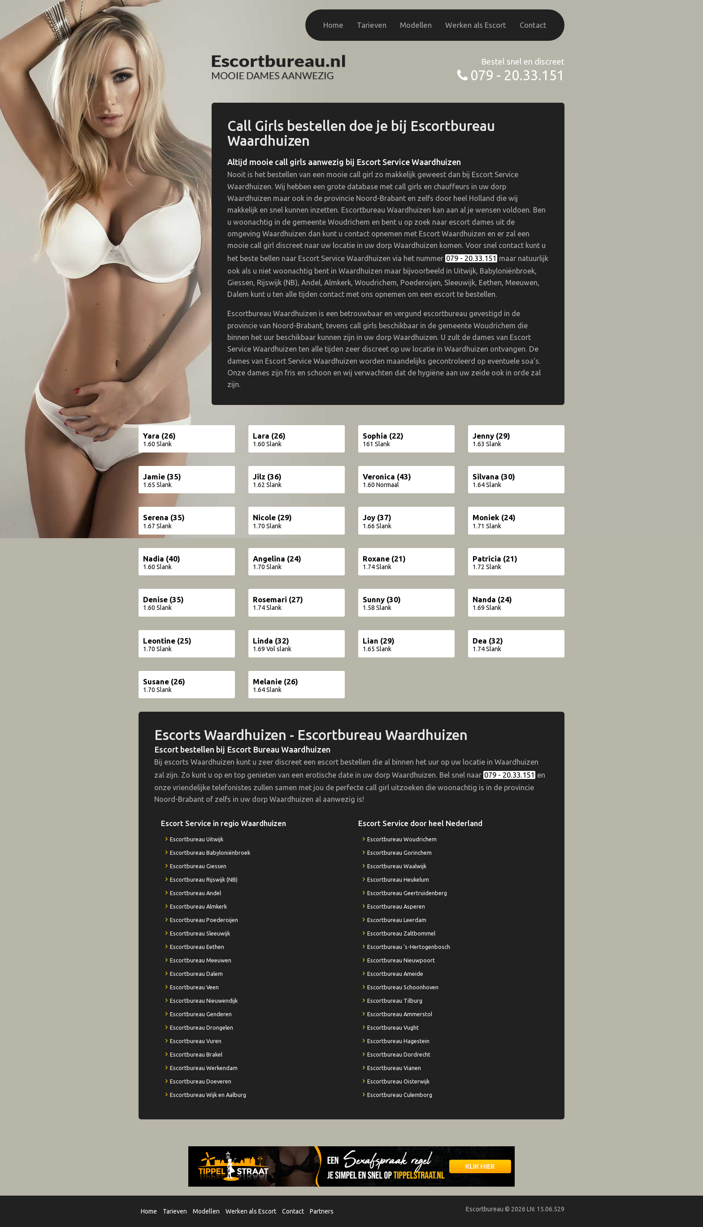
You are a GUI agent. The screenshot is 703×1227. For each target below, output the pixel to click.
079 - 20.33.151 (517, 75)
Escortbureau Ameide (395, 973)
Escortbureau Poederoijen (204, 920)
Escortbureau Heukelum (398, 879)
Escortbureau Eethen (197, 947)
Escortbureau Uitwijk (196, 839)
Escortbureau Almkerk (198, 906)
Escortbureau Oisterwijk (398, 1081)
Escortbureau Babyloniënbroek (210, 852)
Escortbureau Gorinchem (399, 852)
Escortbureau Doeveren (200, 1081)
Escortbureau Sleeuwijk (200, 933)
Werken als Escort (475, 25)
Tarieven (371, 25)
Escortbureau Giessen (198, 866)
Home (333, 25)
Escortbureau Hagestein (398, 1041)
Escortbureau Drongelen (201, 1027)
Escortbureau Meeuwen (200, 960)
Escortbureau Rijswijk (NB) (204, 879)
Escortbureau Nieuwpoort (401, 960)
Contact (533, 25)
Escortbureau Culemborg (399, 1095)
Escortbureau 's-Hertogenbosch (408, 947)
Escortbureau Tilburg (394, 1000)
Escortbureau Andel (195, 893)
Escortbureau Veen (194, 987)
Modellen (416, 25)
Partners (322, 1211)
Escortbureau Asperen (396, 906)
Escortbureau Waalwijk (396, 866)
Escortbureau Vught (393, 1027)
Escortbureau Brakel (196, 1054)
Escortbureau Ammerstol (399, 1014)
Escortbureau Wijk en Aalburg (208, 1095)
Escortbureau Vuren (195, 1041)
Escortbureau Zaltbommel (401, 933)
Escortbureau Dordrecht (398, 1054)
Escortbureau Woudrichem (402, 839)
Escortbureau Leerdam (396, 920)
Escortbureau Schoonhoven (402, 987)
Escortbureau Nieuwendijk (204, 1000)
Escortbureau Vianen (394, 1068)
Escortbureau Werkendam (204, 1068)
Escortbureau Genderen (201, 1014)
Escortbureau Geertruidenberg (407, 893)
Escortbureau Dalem (196, 973)
